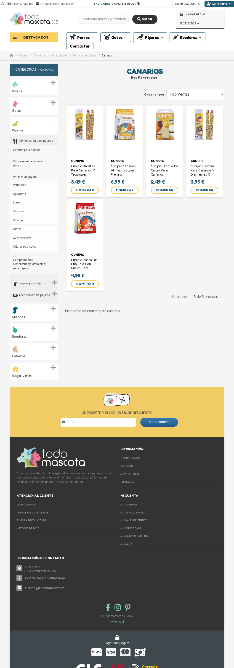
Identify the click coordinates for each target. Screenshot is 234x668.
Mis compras (128, 501)
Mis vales (126, 540)
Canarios (18, 212)
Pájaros (23, 56)
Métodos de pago (27, 525)
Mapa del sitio (129, 470)
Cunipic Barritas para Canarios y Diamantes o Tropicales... (203, 172)
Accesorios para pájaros (34, 295)
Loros (16, 203)
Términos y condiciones (32, 509)
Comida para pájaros (26, 150)
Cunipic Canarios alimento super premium (123, 172)
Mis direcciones (130, 525)
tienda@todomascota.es (44, 584)
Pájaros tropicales (24, 247)
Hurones (18, 317)
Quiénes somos (130, 454)
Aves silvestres (22, 238)
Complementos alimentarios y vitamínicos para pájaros (29, 264)
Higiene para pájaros (32, 284)
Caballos (18, 356)
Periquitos (19, 185)
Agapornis (19, 194)
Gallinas (18, 221)
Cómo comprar (26, 501)
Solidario (126, 462)
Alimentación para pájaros (50, 56)
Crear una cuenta (187, 4)
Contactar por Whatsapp (45, 574)
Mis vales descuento (133, 517)
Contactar (127, 478)
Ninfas (17, 229)
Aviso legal (117, 618)
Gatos (16, 111)
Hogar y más (22, 376)
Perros (17, 91)
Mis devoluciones (131, 509)
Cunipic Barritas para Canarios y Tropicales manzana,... (83, 172)
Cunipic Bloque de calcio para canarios (164, 172)
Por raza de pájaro (84, 56)
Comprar (85, 192)
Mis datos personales (134, 532)
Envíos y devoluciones (31, 517)
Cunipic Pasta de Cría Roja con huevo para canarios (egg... (84, 268)
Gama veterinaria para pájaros (27, 164)
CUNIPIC (77, 163)
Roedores (19, 336)
